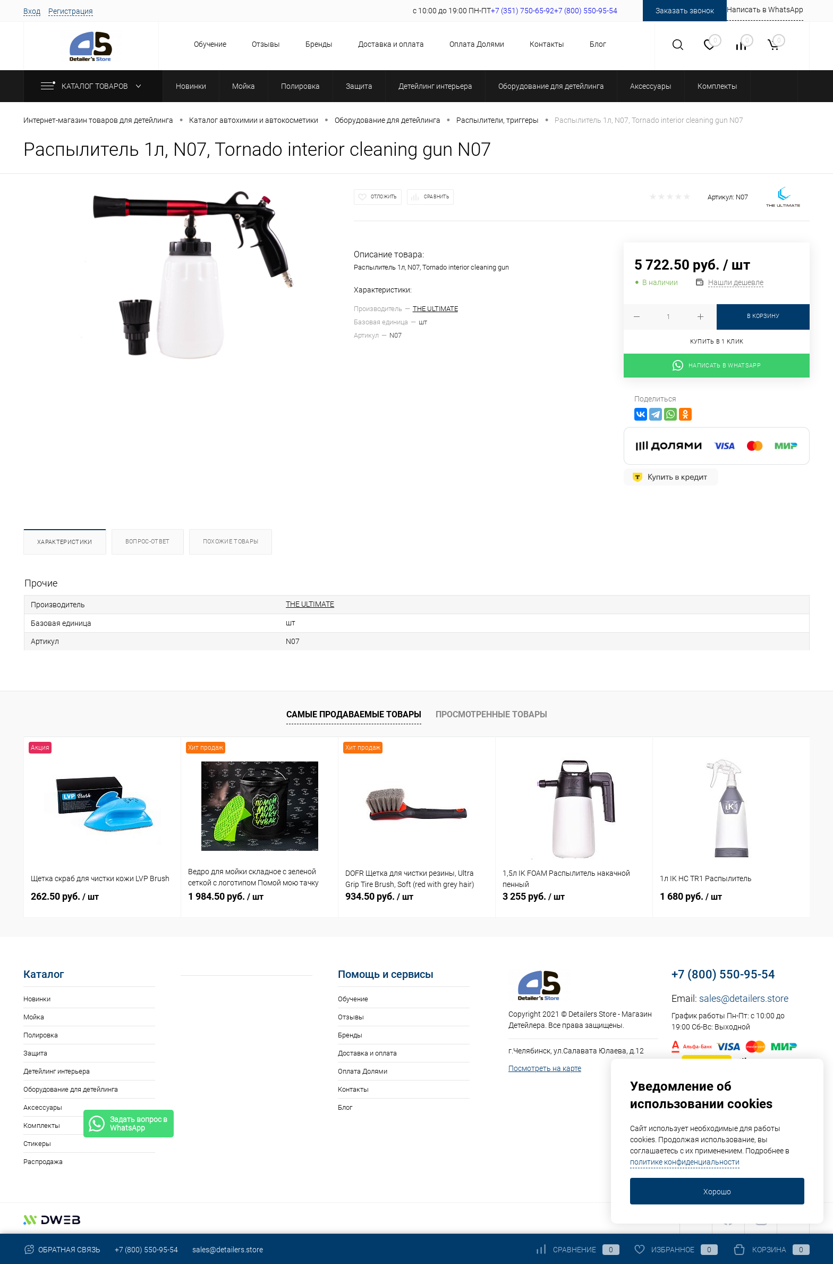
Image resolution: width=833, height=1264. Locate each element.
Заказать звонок (685, 10)
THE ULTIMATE (435, 309)
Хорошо (717, 1191)
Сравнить (436, 196)
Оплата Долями (476, 44)
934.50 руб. (379, 896)
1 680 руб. (691, 896)
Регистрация (70, 11)
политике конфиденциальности (685, 1162)
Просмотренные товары (491, 714)
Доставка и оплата (391, 44)
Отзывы (266, 44)
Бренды (319, 44)
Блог (598, 44)
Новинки (36, 999)
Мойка (33, 1017)
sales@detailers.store (743, 998)
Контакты (547, 44)
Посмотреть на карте (544, 1068)
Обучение (210, 44)
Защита (35, 1053)
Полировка (40, 1035)
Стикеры (37, 1144)
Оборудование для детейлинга (70, 1089)
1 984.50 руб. (226, 896)
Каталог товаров (93, 86)
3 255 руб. (534, 896)
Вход (31, 11)
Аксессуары (42, 1107)
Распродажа (43, 1162)
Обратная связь (61, 1249)
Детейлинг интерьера (56, 1071)
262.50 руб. (65, 896)
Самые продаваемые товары (353, 714)
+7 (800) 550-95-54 (723, 974)
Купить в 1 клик (717, 341)
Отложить (384, 196)
